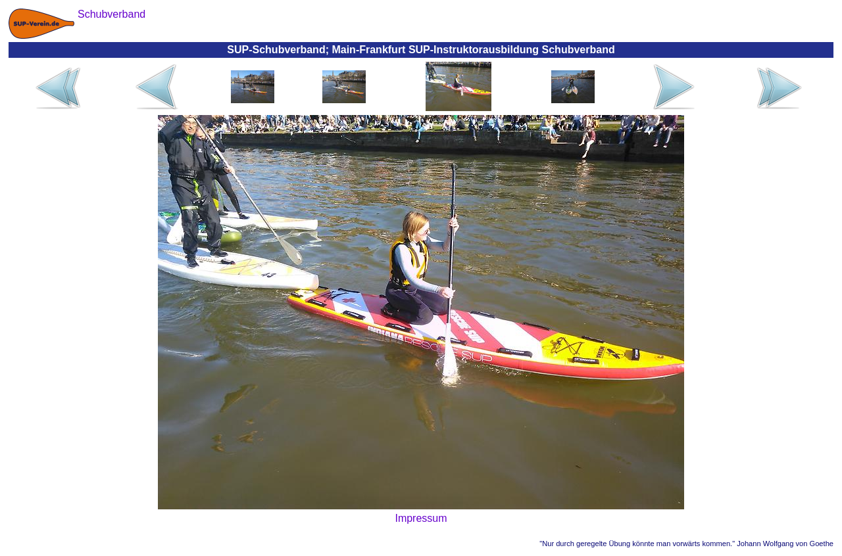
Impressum (421, 518)
